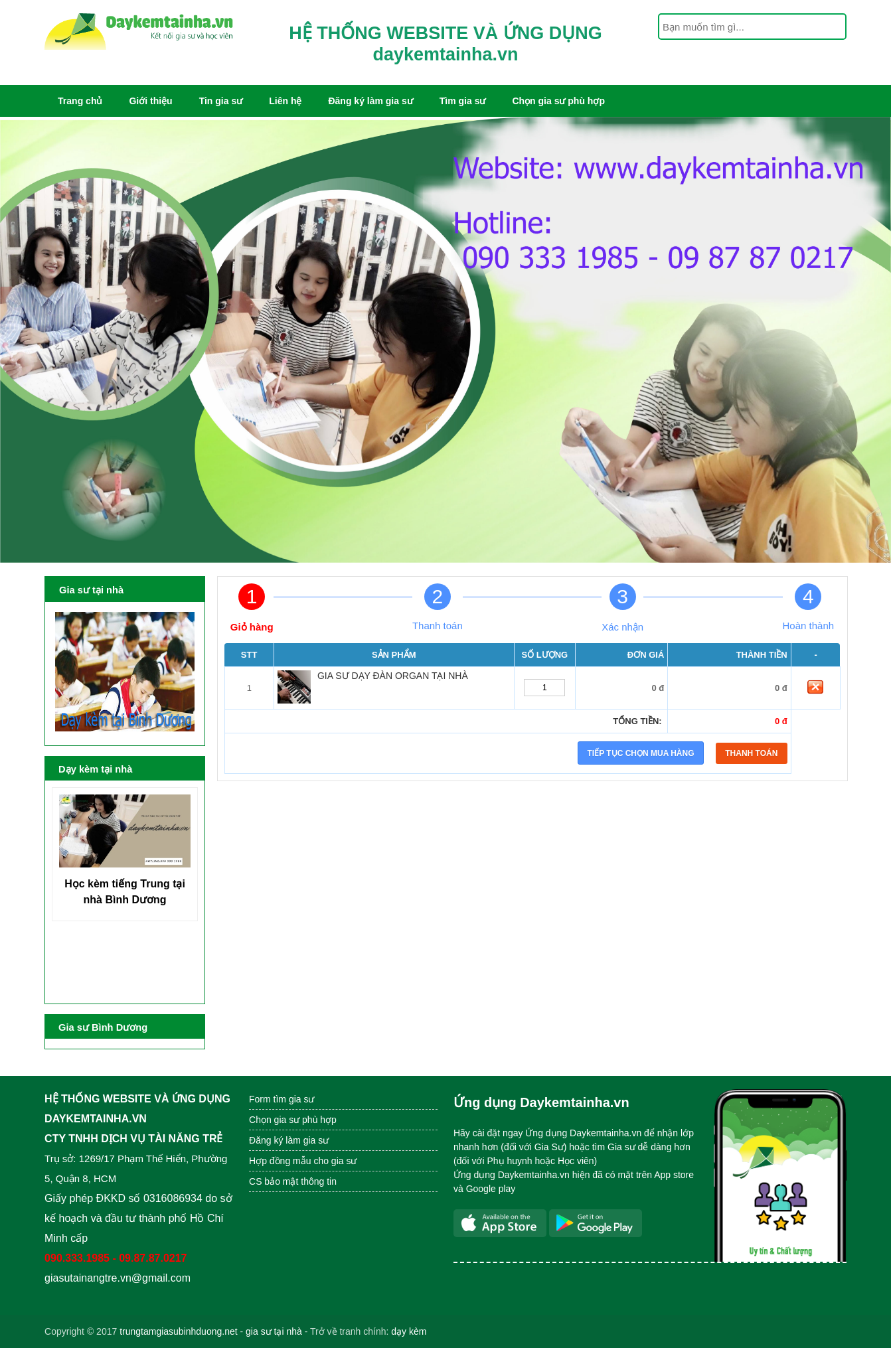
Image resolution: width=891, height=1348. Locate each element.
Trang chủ (80, 101)
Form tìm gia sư (281, 1099)
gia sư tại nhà (274, 1331)
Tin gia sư (221, 101)
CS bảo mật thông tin (293, 1181)
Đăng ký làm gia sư (370, 101)
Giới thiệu (150, 101)
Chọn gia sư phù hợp (558, 101)
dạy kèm (408, 1331)
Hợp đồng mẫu (280, 1161)
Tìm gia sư (463, 101)
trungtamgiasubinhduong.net (178, 1331)
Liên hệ (285, 101)
